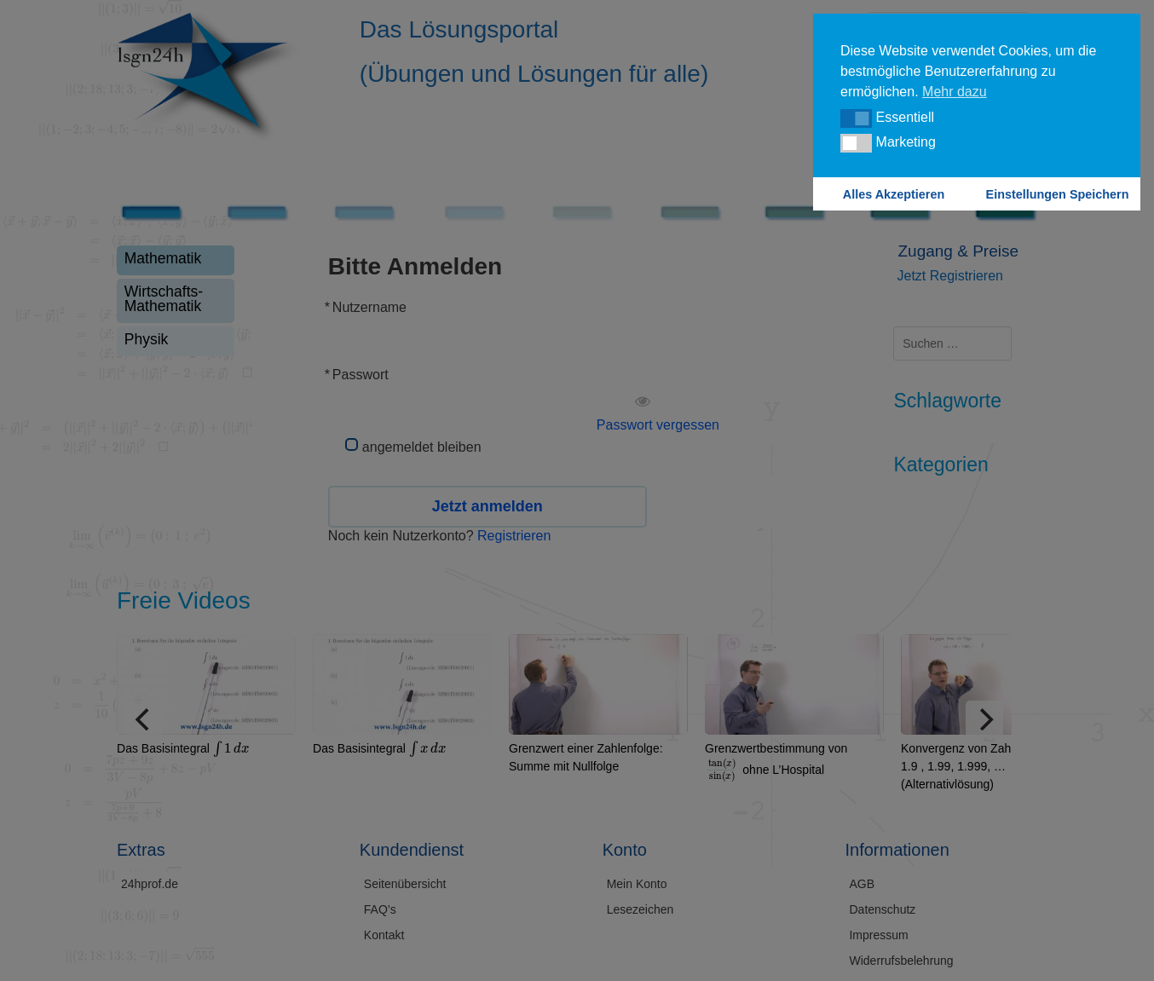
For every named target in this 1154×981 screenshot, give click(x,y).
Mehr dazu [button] (954, 91)
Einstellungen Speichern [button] (1057, 194)
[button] (856, 118)
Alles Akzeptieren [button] (893, 194)
